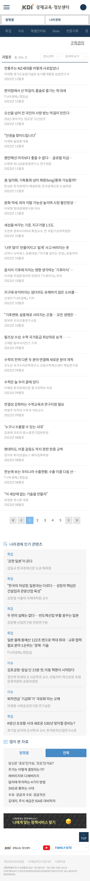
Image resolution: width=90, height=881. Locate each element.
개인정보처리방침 (14, 861)
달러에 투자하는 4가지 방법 (26, 782)
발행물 (9, 20)
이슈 (21, 31)
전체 (66, 753)
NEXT (68, 520)
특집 (8, 31)
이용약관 (60, 861)
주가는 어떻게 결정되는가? (26, 770)
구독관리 (77, 43)
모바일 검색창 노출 (83, 7)
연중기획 (72, 31)
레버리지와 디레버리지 (23, 776)
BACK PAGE (13, 520)
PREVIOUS (21, 520)
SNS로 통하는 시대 (21, 788)
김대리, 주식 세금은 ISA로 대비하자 (31, 801)
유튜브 (46, 848)
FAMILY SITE (63, 848)
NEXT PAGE (77, 520)
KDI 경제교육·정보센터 (45, 7)
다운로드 (83, 73)
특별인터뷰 (38, 31)
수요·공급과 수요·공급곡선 (26, 795)
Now (56, 31)
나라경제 (55, 20)
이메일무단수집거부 (39, 861)
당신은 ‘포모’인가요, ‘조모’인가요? (31, 763)
